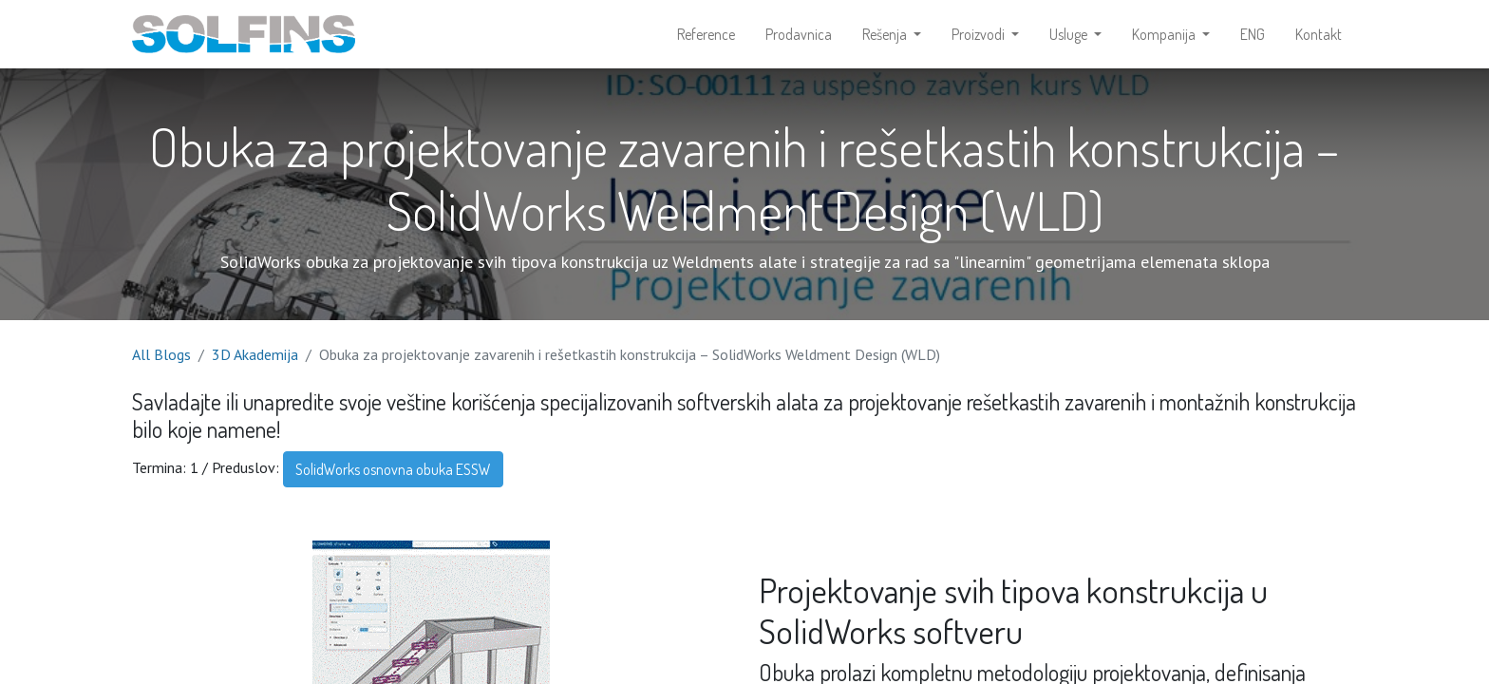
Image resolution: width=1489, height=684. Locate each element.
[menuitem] (706, 34)
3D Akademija (255, 354)
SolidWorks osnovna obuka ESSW (393, 469)
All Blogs (161, 354)
